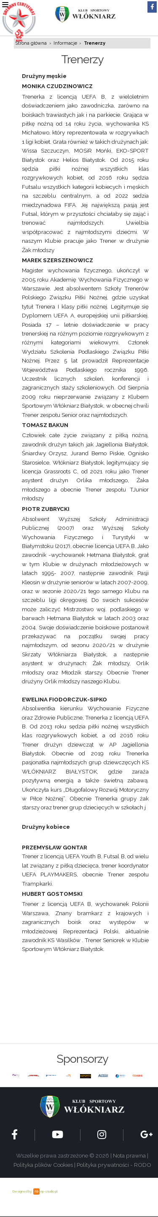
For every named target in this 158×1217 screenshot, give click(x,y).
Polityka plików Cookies (43, 1164)
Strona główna (31, 43)
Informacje (65, 43)
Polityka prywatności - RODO (114, 1164)
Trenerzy (94, 43)
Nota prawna (129, 1155)
